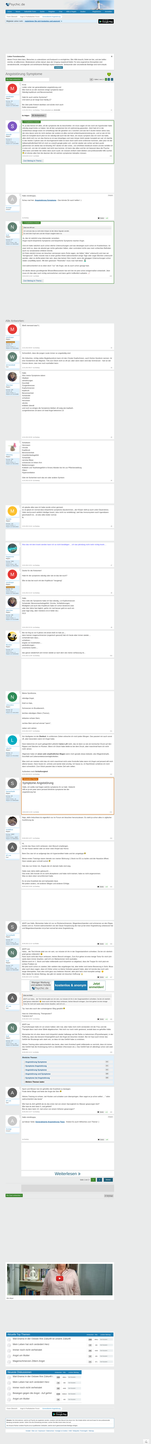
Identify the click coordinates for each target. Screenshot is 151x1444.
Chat (60, 11)
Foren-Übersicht (12, 1408)
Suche (42, 11)
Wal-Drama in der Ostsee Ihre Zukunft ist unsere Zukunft (42, 1338)
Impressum (41, 1431)
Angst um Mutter (21, 1355)
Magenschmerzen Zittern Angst (29, 1361)
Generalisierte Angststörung (51, 1408)
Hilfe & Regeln (71, 11)
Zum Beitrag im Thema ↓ (33, 161)
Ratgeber (51, 11)
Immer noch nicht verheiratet (27, 1350)
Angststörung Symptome (24, 74)
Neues (18, 11)
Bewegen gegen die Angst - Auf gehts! (32, 1393)
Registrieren (96, 11)
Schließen (58, 67)
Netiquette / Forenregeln (80, 1431)
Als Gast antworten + (14, 79)
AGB (70, 1431)
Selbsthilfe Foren (30, 11)
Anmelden (108, 11)
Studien (83, 11)
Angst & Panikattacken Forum (30, 1408)
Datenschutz (50, 1431)
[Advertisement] (68, 674)
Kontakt (28, 1431)
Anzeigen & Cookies (61, 1431)
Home (10, 11)
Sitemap (91, 1431)
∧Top (146, 1441)
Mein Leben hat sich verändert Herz (31, 1344)
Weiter (108, 1180)
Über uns (34, 1431)
